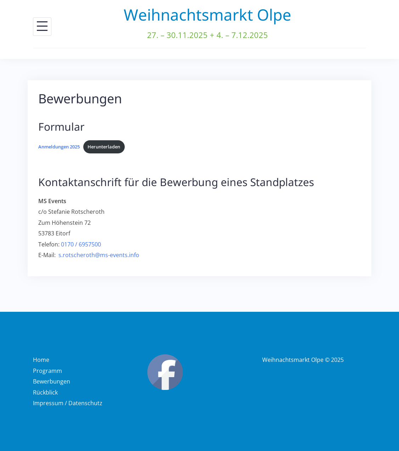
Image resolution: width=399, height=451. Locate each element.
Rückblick (45, 392)
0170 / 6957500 (81, 244)
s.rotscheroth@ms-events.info (98, 255)
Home (41, 360)
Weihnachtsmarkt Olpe (207, 14)
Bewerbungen (51, 381)
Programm (47, 371)
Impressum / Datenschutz (67, 403)
